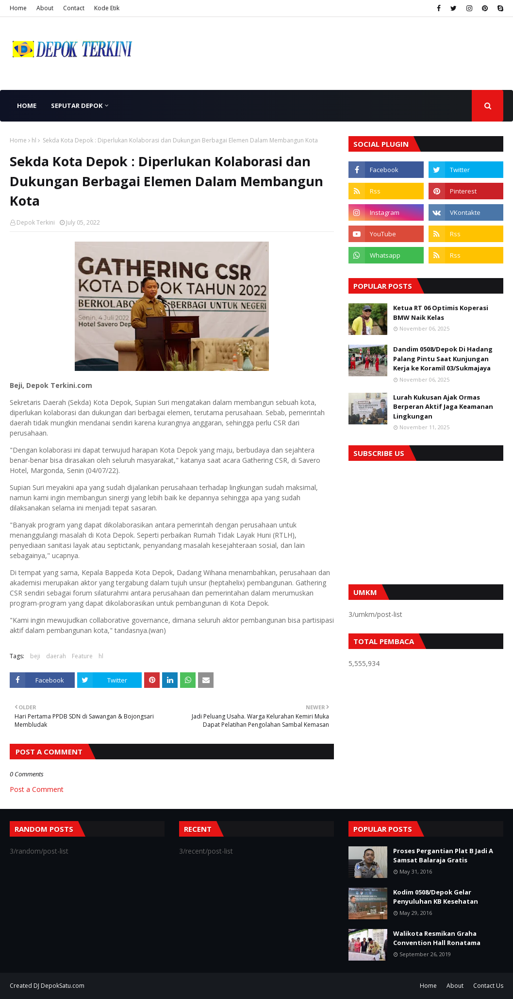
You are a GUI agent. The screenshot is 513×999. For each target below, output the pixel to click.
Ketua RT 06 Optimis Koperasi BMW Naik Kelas (440, 312)
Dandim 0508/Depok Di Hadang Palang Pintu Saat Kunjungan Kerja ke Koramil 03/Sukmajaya (443, 358)
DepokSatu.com (62, 985)
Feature (82, 656)
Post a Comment (37, 789)
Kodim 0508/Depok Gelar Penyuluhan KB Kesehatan (435, 897)
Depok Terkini (36, 222)
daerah (56, 656)
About (44, 8)
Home (18, 8)
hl (34, 140)
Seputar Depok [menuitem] (76, 105)
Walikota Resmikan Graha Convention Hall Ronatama (436, 938)
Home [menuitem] (26, 105)
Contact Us (488, 985)
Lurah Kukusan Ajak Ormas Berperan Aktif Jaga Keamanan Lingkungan (443, 407)
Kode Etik (106, 8)
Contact (73, 8)
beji (35, 656)
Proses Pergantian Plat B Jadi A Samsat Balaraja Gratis (443, 855)
